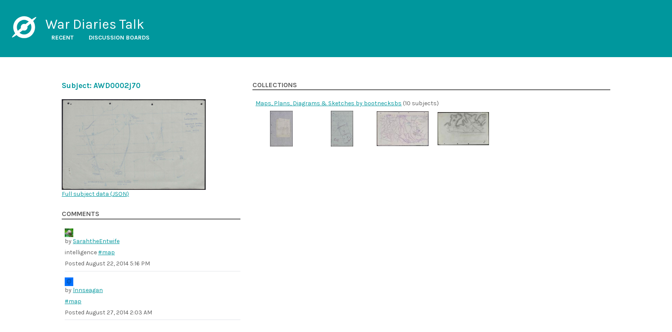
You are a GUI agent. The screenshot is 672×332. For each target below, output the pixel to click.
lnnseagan (88, 290)
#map (106, 252)
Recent (62, 37)
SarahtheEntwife (96, 241)
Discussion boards (119, 37)
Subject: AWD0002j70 (101, 85)
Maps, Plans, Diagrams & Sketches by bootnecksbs (328, 103)
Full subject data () (95, 194)
